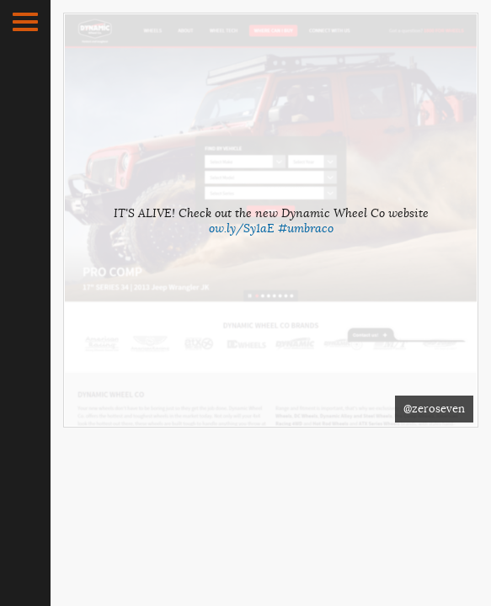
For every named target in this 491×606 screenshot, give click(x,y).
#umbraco (306, 228)
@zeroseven (434, 408)
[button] (25, 22)
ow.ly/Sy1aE (242, 228)
